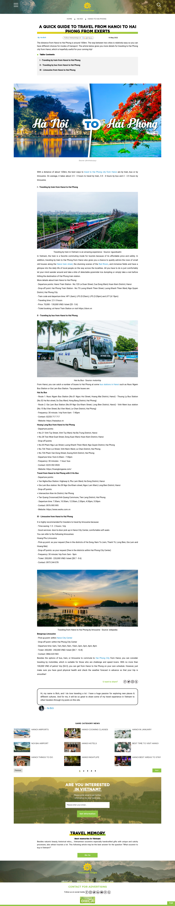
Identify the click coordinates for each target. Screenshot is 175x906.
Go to (87, 855)
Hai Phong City (103, 658)
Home (69, 19)
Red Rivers (103, 264)
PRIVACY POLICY (85, 881)
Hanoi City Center (64, 638)
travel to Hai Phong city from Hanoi (100, 172)
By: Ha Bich (42, 37)
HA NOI (80, 19)
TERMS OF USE (106, 881)
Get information (87, 814)
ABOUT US (66, 881)
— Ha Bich (46, 708)
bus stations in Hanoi (109, 384)
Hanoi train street (65, 264)
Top (171, 903)
